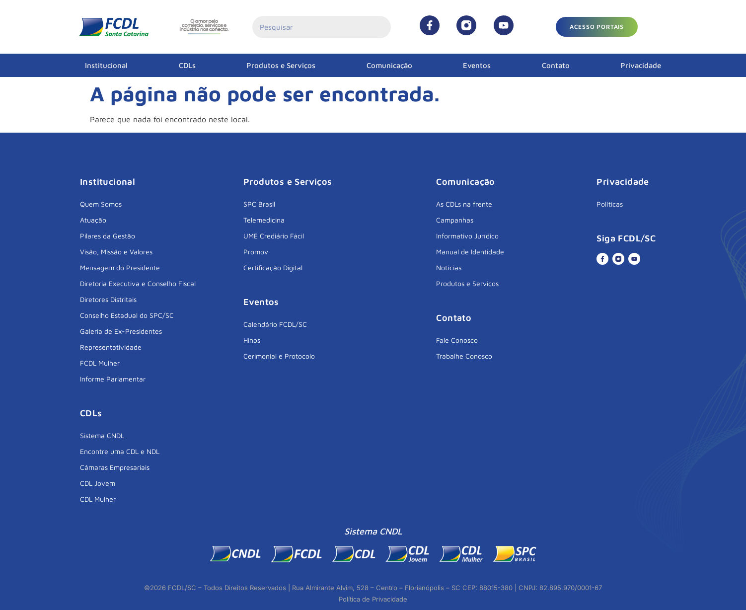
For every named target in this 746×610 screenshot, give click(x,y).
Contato (556, 65)
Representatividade (111, 347)
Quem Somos (101, 204)
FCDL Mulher (100, 363)
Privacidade (640, 65)
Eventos (477, 65)
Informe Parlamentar (113, 379)
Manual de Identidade (470, 251)
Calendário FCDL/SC (275, 324)
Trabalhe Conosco (464, 356)
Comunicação (389, 65)
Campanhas (454, 220)
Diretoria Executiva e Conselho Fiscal (138, 283)
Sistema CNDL (102, 435)
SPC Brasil (259, 204)
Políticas (610, 204)
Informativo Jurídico (467, 235)
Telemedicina (264, 220)
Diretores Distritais (108, 299)
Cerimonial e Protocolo (279, 356)
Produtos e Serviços (280, 65)
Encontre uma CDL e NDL (119, 451)
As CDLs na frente (464, 204)
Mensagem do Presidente (120, 267)
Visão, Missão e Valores (116, 251)
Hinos (251, 340)
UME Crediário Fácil (273, 235)
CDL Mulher (98, 499)
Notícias (448, 267)
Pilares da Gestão (107, 235)
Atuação (93, 220)
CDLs (187, 65)
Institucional (106, 65)
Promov (255, 251)
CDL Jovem (97, 483)
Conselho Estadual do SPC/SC (127, 315)
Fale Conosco (457, 340)
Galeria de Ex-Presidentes (121, 331)
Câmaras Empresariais (114, 467)
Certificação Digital (272, 267)
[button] (597, 27)
